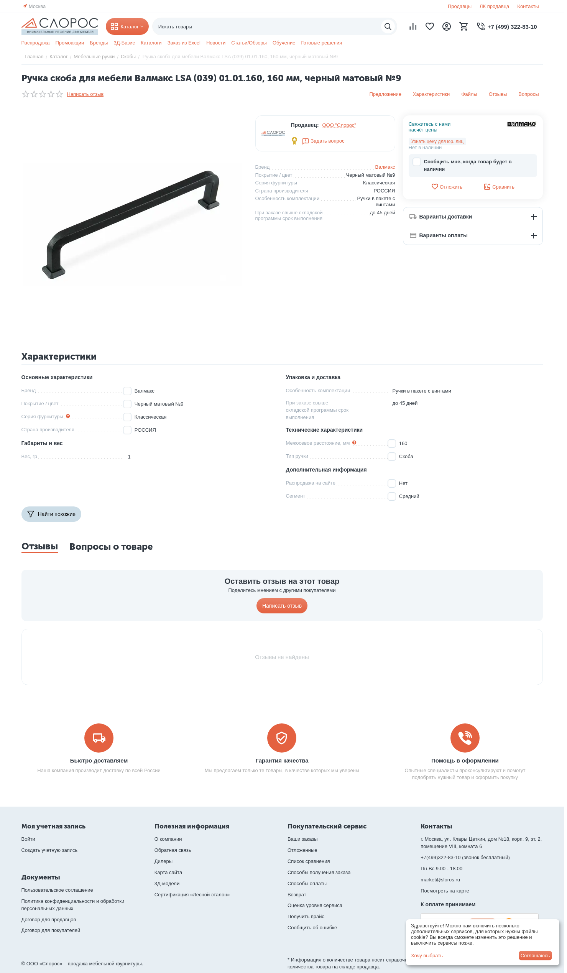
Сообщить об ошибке (312, 927)
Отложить (446, 187)
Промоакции (69, 43)
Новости (215, 43)
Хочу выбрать (427, 955)
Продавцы (460, 6)
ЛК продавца (494, 6)
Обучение (284, 43)
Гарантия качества (281, 760)
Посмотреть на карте (445, 891)
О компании (168, 839)
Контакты (528, 6)
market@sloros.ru (440, 880)
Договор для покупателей (51, 930)
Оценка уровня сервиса (315, 905)
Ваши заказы (303, 839)
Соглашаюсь (535, 955)
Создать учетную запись (49, 850)
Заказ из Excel (184, 43)
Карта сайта (168, 872)
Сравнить (498, 187)
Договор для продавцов (48, 919)
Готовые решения (321, 43)
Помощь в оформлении (465, 760)
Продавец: (305, 125)
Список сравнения (309, 861)
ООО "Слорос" (339, 125)
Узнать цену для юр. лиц (437, 141)
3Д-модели (166, 883)
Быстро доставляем (99, 760)
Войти (28, 839)
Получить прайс (306, 916)
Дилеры (163, 861)
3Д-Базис (124, 43)
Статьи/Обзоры (249, 43)
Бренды (99, 43)
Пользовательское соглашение (57, 890)
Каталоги (151, 43)
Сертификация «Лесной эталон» (192, 894)
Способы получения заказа (319, 872)
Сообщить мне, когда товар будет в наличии (462, 165)
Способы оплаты (307, 883)
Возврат (297, 894)
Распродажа (35, 43)
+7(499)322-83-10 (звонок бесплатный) (465, 857)
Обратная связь (172, 850)
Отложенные (302, 850)
